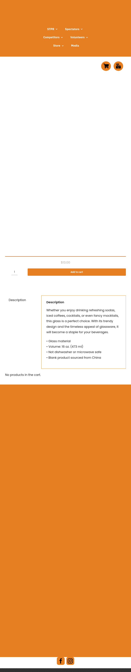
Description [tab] (17, 300)
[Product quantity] (14, 272)
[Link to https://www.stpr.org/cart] (106, 66)
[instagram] (70, 661)
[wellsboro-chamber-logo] (65, 442)
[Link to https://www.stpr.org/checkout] (118, 66)
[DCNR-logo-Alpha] (65, 471)
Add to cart (76, 272)
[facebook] (61, 661)
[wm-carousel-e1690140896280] (65, 420)
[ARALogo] (63, 392)
